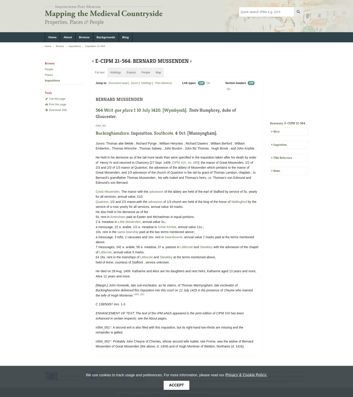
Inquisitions (74, 46)
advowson (156, 191)
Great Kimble (167, 227)
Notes (276, 171)
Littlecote (186, 247)
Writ (276, 132)
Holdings (146, 83)
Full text (99, 72)
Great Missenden (108, 191)
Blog (125, 37)
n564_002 (139, 294)
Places (49, 75)
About (67, 37)
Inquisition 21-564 (95, 46)
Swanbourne (174, 237)
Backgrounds (106, 37)
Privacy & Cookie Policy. (246, 375)
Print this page (55, 104)
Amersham (118, 217)
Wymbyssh (174, 110)
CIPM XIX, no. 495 (185, 162)
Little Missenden (129, 222)
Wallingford (239, 202)
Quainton (102, 202)
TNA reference (163, 83)
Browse (84, 37)
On (208, 83)
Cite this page (55, 98)
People (49, 69)
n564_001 (101, 125)
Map (158, 72)
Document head (118, 83)
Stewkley (206, 247)
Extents (131, 72)
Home (52, 37)
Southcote (163, 133)
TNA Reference (282, 158)
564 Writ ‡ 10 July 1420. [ (130, 110)
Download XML (56, 110)
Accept (176, 385)
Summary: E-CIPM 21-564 (287, 123)
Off (201, 83)
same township (128, 232)
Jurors (134, 83)
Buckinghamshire (112, 133)
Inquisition (280, 145)
